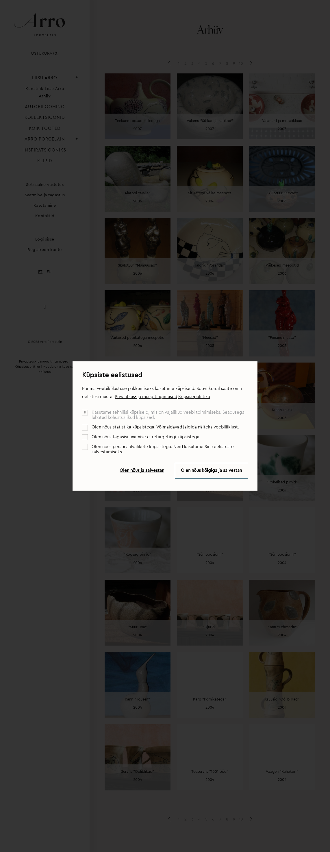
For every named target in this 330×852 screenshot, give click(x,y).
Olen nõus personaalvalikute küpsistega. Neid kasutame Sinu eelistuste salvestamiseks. (163, 449)
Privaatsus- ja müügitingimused (146, 397)
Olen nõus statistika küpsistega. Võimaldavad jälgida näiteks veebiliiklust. (165, 427)
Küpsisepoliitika (194, 397)
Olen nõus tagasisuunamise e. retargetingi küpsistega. (146, 437)
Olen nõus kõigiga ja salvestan (211, 470)
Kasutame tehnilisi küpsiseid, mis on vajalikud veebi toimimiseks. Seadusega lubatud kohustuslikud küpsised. (168, 415)
